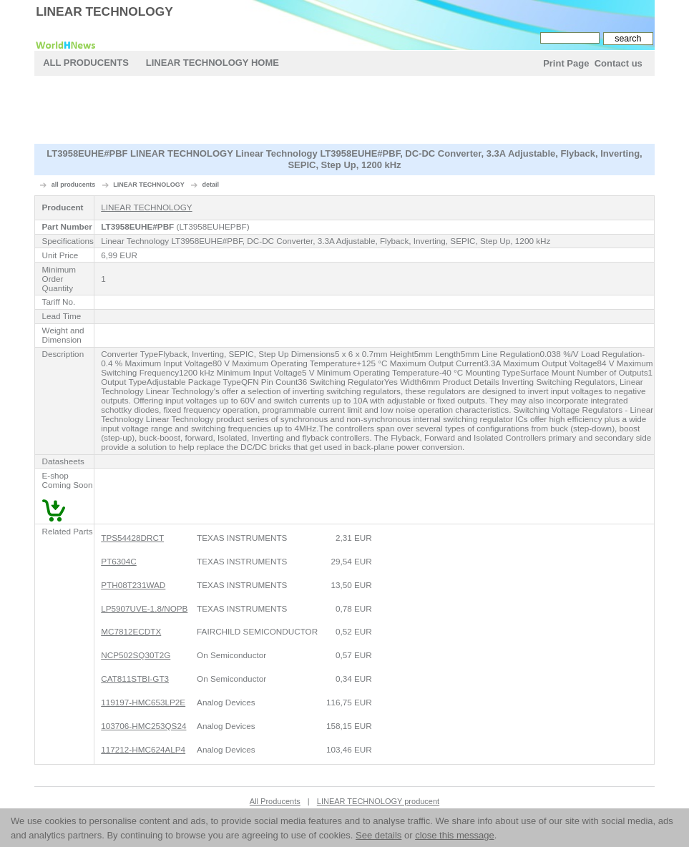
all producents (74, 184)
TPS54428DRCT (132, 537)
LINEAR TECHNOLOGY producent (378, 801)
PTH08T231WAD (133, 584)
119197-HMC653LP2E (143, 702)
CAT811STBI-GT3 (135, 678)
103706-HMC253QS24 (143, 725)
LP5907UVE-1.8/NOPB (144, 608)
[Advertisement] (344, 111)
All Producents (86, 62)
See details (378, 835)
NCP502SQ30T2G (135, 655)
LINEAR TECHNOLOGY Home (212, 62)
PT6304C (119, 561)
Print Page (566, 63)
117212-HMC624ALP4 (143, 749)
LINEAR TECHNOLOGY (104, 11)
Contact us (618, 63)
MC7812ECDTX (131, 631)
